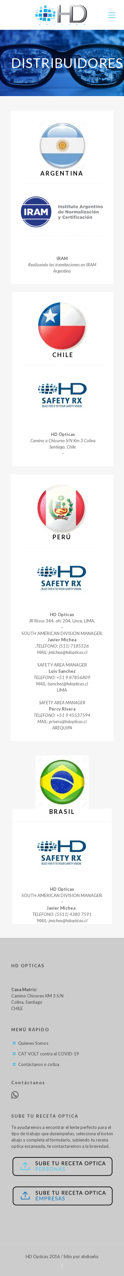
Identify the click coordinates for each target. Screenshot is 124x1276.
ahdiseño (90, 1256)
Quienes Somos (33, 1043)
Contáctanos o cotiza (38, 1064)
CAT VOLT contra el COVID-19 (48, 1053)
